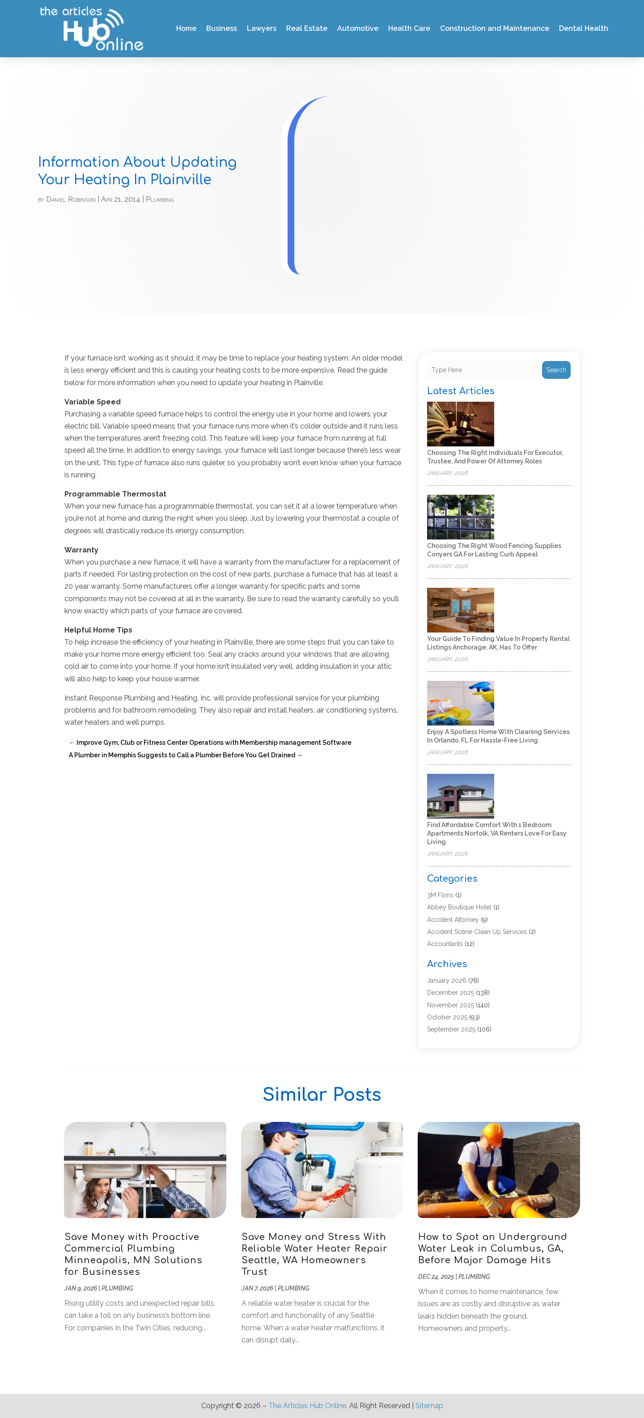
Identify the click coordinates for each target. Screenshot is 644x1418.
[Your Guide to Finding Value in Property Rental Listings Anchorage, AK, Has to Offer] (460, 611)
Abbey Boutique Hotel (459, 907)
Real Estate (306, 28)
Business (221, 28)
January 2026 (446, 980)
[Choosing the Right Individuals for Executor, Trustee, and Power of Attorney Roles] (460, 425)
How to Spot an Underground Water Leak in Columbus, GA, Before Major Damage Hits (493, 1248)
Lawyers (261, 28)
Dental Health (583, 28)
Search (556, 370)
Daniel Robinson (71, 199)
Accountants (445, 943)
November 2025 (450, 1005)
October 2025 (447, 1017)
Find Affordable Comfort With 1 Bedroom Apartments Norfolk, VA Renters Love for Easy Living (497, 833)
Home (186, 28)
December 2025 (450, 992)
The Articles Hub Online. (307, 1405)
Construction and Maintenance (494, 28)
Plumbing (160, 199)
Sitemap (429, 1405)
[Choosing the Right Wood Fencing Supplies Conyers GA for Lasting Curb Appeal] (460, 518)
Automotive (357, 28)
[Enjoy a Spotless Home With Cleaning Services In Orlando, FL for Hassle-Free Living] (460, 704)
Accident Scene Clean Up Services (477, 931)
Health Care (409, 28)
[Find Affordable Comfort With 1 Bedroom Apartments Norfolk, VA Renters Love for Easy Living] (460, 797)
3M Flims (440, 895)
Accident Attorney (453, 919)
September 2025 (451, 1029)
